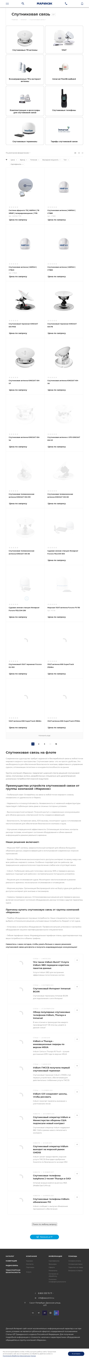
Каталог (10, 1256)
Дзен (50, 1312)
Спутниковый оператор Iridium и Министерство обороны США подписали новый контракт (51, 1120)
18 (56, 744)
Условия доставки (75, 1264)
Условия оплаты (74, 1261)
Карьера (29, 1261)
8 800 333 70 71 (45, 1293)
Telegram (38, 1312)
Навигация (11, 1261)
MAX (56, 1312)
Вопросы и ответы (75, 1270)
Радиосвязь (12, 1265)
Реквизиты (53, 1270)
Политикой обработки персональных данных (19, 1356)
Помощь (72, 1256)
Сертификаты (54, 1261)
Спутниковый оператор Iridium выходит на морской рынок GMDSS (50, 1149)
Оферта (52, 1267)
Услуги (28, 1272)
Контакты (29, 1264)
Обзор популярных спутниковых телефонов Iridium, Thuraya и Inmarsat (51, 1015)
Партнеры (30, 1267)
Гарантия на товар (75, 1267)
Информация (55, 1256)
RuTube (44, 1312)
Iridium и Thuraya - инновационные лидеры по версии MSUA (48, 1044)
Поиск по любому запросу (44, 1224)
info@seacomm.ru (46, 1298)
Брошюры (53, 1264)
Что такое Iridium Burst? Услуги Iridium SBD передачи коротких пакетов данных (51, 965)
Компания (31, 1256)
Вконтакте (32, 1312)
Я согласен (76, 1354)
